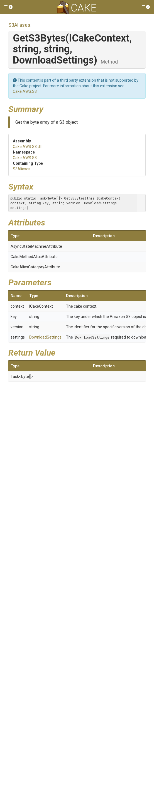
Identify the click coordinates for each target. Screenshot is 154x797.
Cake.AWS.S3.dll (27, 146)
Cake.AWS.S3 (25, 91)
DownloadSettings (45, 337)
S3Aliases (19, 25)
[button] (8, 7)
